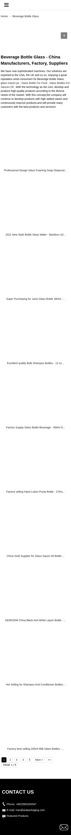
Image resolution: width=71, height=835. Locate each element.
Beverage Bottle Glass (25, 16)
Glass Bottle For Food (34, 83)
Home (4, 16)
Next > (39, 759)
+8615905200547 (26, 804)
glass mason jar (10, 83)
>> (49, 759)
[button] (6, 5)
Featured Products (17, 815)
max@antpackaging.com (30, 810)
